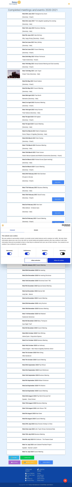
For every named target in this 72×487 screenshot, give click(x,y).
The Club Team (30, 475)
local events (45, 462)
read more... (58, 182)
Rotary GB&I (40, 477)
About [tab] (59, 230)
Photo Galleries (29, 473)
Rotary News (40, 480)
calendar (14, 462)
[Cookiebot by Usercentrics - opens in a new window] (63, 225)
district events (29, 462)
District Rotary (40, 478)
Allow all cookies (59, 260)
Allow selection (35, 260)
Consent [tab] (12, 230)
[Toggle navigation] (69, 4)
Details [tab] (36, 230)
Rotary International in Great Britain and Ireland (40, 484)
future (14, 457)
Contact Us (28, 478)
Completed (27, 457)
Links (27, 477)
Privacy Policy (29, 480)
